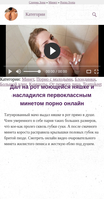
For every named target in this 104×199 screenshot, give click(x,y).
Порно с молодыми (54, 79)
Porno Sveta (67, 2)
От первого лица (64, 84)
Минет (28, 79)
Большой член (13, 84)
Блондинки (85, 79)
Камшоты (38, 84)
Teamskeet (92, 84)
